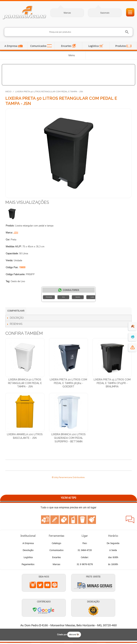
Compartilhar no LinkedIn (38, 311)
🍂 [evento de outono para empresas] (133, 326)
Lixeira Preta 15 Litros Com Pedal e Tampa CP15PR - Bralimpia (112, 383)
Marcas (67, 12)
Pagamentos (28, 564)
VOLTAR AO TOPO (68, 497)
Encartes (66, 46)
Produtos (121, 46)
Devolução (28, 550)
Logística (93, 46)
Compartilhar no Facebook (45, 311)
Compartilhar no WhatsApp (31, 311)
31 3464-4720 (85, 550)
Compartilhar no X (52, 311)
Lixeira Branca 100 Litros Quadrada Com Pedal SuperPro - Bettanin (68, 438)
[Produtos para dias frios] (68, 74)
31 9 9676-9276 (85, 564)
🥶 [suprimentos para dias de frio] (133, 337)
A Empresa (11, 46)
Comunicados (38, 46)
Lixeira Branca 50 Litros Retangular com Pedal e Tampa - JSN (25, 383)
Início (8, 91)
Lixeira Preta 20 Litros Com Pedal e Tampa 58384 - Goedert (68, 383)
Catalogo (56, 543)
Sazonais (104, 12)
